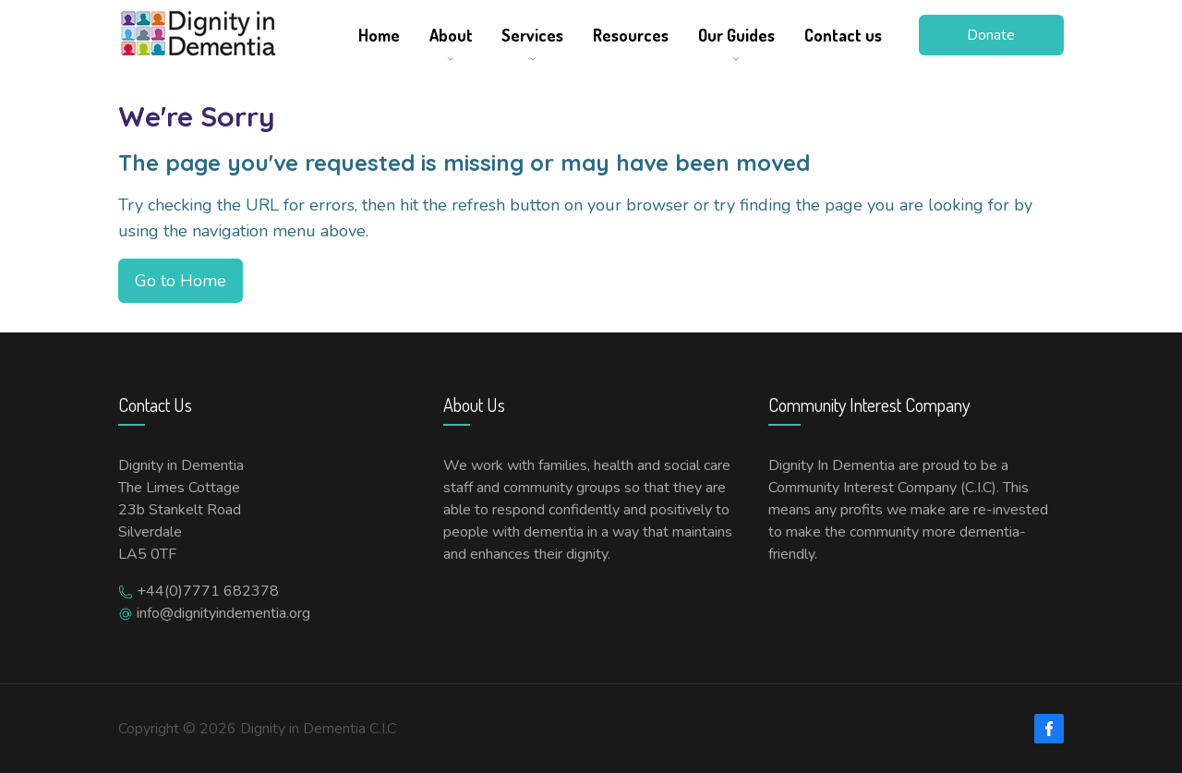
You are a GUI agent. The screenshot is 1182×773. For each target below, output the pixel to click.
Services (532, 35)
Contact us (843, 35)
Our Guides (736, 35)
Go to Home (180, 281)
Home (379, 35)
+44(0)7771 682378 (208, 591)
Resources (631, 35)
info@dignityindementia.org (223, 613)
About (451, 35)
